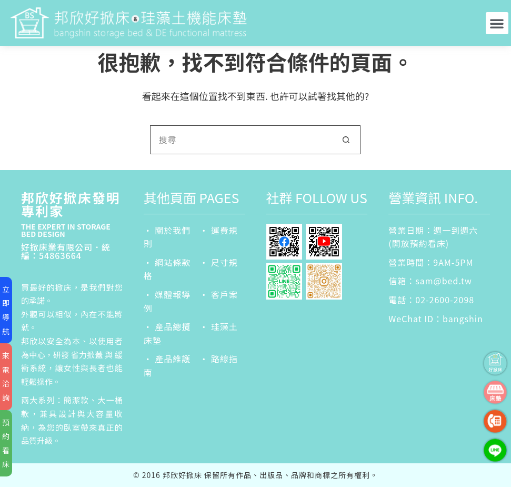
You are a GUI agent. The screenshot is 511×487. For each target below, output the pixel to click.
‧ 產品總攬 (167, 326)
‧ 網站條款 (167, 262)
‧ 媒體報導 (167, 294)
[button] (497, 23)
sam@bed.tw (443, 280)
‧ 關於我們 (167, 230)
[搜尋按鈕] (346, 139)
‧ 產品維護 (167, 358)
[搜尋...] (241, 139)
